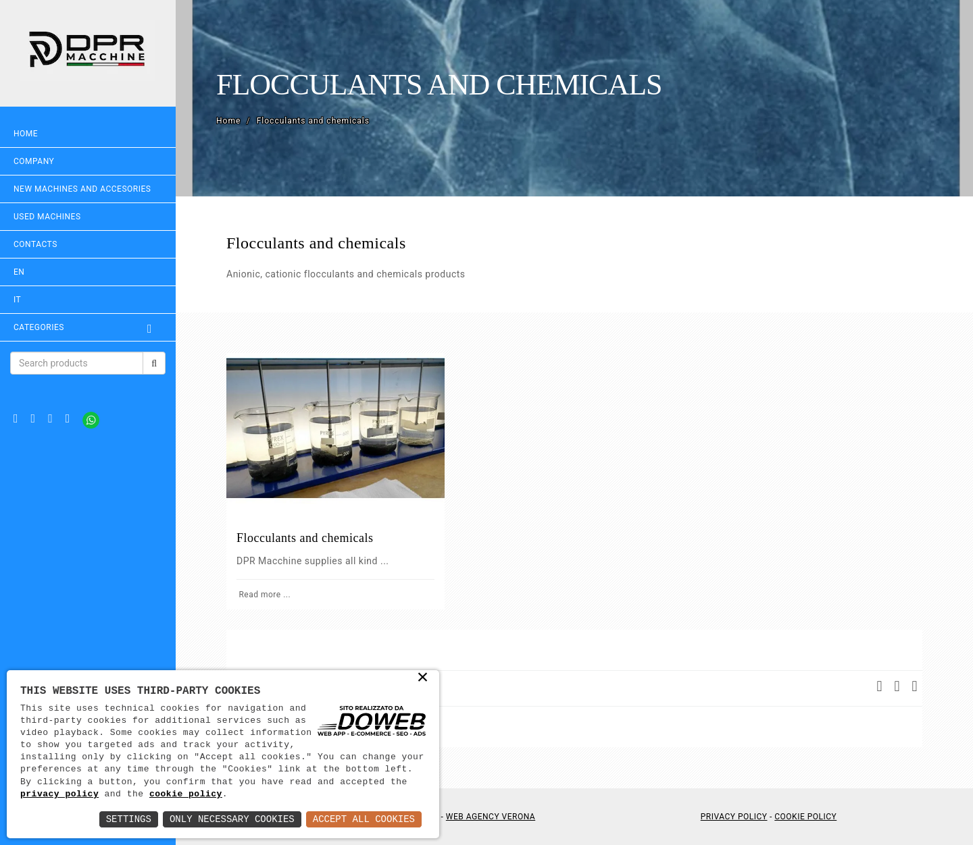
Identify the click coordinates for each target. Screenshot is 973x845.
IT (17, 299)
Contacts (35, 244)
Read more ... (263, 594)
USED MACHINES (47, 216)
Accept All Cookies (364, 819)
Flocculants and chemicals (304, 538)
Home (26, 133)
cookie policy (185, 794)
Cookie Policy (805, 816)
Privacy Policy (734, 816)
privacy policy (59, 794)
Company (34, 161)
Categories (88, 327)
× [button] (423, 678)
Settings (128, 819)
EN (19, 272)
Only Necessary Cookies (232, 819)
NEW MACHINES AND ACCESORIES (82, 189)
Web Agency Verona (490, 816)
